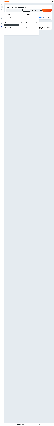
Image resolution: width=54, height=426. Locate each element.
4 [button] (5, 22)
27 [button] (10, 29)
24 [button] (28, 27)
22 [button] (15, 27)
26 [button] (7, 29)
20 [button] (10, 27)
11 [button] (5, 24)
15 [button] (15, 24)
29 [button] (15, 29)
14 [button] (21, 24)
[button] (2, 1)
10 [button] (28, 22)
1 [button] (15, 19)
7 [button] (21, 22)
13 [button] (10, 24)
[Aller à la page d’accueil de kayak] (7, 1)
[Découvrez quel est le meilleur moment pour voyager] (1, 19)
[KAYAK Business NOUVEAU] (1, 21)
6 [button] (10, 22)
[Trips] (1, 24)
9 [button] (26, 22)
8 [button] (15, 22)
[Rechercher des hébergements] (1, 7)
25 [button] (5, 29)
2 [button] (26, 19)
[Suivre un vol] (1, 16)
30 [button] (17, 29)
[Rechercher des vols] (1, 5)
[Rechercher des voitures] (1, 9)
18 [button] (5, 27)
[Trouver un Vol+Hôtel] (1, 11)
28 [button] (12, 29)
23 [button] (17, 27)
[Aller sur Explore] (1, 14)
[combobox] (15, 10)
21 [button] (21, 27)
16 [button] (26, 24)
